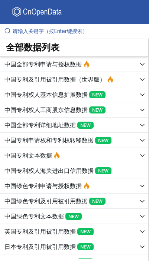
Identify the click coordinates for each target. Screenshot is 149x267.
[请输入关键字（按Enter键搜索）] (77, 31)
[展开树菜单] (74, 64)
